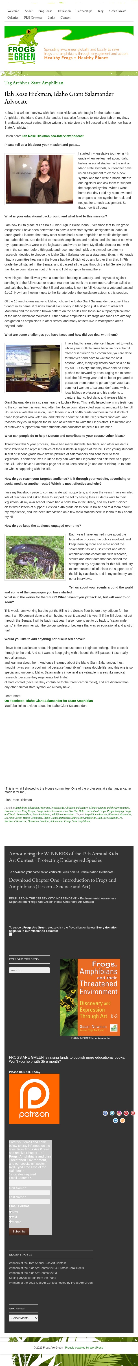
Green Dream (117, 11)
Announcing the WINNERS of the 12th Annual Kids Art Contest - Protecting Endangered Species (63, 857)
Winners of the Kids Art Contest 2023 (33, 1273)
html (15, 1212)
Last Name (17, 1197)
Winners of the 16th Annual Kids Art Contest (37, 1263)
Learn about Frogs (95, 811)
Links (51, 17)
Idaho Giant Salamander (57, 817)
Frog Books (45, 11)
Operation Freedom (38, 821)
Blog (101, 11)
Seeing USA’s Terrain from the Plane (32, 1277)
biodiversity (57, 807)
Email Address (20, 1178)
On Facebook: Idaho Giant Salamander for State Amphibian (48, 701)
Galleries (12, 17)
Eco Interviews (12, 811)
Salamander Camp (60, 821)
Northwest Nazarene (15, 821)
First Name (17, 1188)
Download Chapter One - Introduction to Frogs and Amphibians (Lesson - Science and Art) (62, 883)
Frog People (28, 811)
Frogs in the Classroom (49, 811)
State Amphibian (41, 814)
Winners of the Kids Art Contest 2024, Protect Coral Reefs (46, 1268)
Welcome (13, 11)
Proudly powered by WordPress (84, 1347)
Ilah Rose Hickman (107, 817)
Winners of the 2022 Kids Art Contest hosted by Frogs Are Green (51, 1282)
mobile (16, 1222)
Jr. (120, 817)
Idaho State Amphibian (83, 817)
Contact (65, 17)
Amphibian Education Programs (32, 807)
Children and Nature (76, 807)
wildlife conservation (62, 814)
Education (64, 11)
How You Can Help (73, 811)
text (14, 1217)
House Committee (32, 817)
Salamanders (24, 814)
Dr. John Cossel (13, 817)
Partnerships (84, 11)
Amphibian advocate (96, 814)
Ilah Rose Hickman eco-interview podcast (52, 136)
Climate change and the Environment (109, 807)
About (29, 11)
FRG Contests (33, 17)
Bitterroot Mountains (119, 814)
